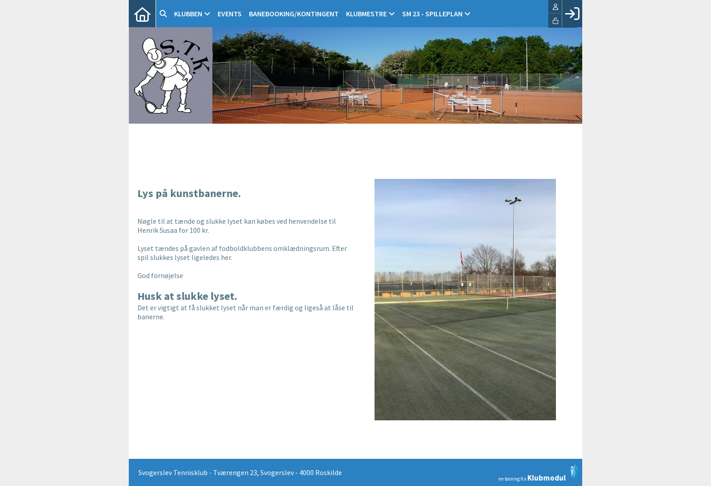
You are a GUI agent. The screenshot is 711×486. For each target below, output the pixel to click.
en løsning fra (539, 472)
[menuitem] (142, 13)
